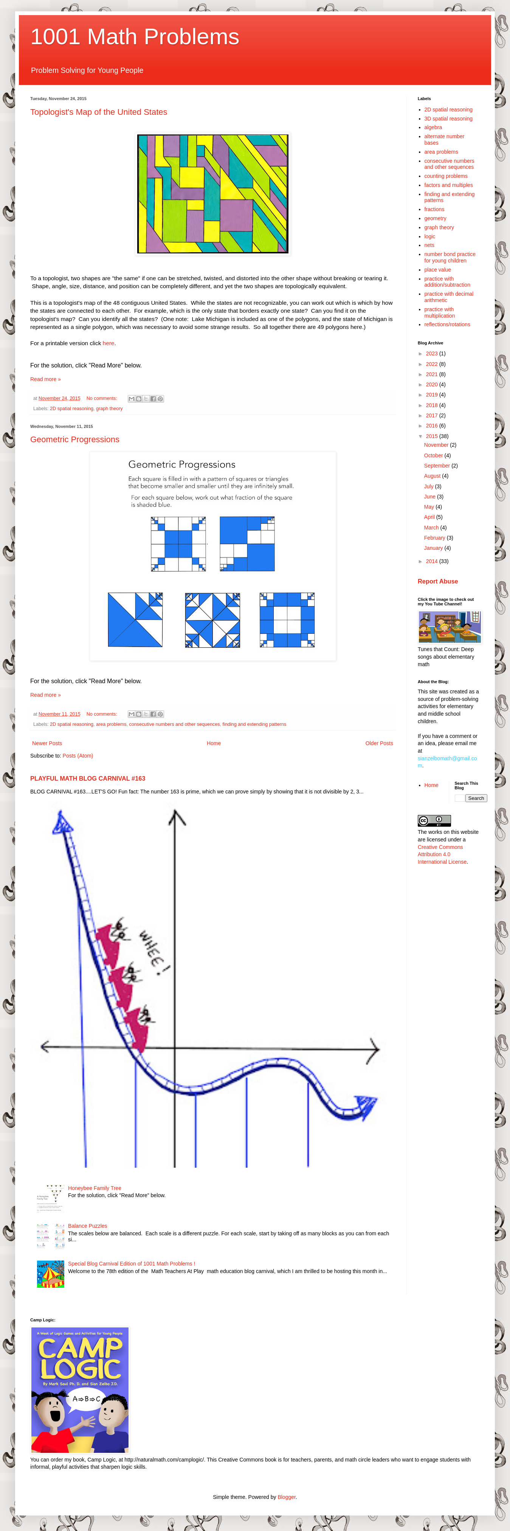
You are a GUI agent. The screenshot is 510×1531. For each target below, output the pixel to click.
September (437, 466)
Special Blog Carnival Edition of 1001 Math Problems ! (131, 1264)
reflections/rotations (447, 324)
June (430, 497)
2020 (432, 384)
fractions (435, 209)
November (437, 445)
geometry (435, 218)
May (430, 507)
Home (214, 743)
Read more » (45, 379)
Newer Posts (47, 743)
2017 (432, 415)
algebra (433, 127)
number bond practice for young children (450, 257)
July (429, 486)
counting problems (446, 176)
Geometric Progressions (74, 439)
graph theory (109, 408)
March (432, 528)
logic (430, 236)
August (433, 476)
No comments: (103, 398)
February (435, 538)
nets (429, 245)
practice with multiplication (440, 312)
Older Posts (379, 743)
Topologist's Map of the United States (98, 112)
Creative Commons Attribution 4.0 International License (442, 854)
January (434, 548)
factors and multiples (449, 185)
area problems (111, 724)
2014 (432, 561)
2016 (432, 426)
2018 (432, 405)
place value (438, 270)
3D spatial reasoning (449, 119)
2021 (432, 374)
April (430, 517)
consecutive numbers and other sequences (174, 724)
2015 (432, 436)
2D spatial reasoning (71, 408)
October (434, 455)
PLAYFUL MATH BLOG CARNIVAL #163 (88, 778)
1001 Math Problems (135, 36)
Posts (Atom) (78, 756)
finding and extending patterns (255, 724)
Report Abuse (438, 581)
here (109, 343)
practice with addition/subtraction (447, 282)
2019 (432, 395)
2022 (432, 364)
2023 (432, 353)
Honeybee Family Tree (94, 1188)
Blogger (286, 1497)
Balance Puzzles (87, 1226)
